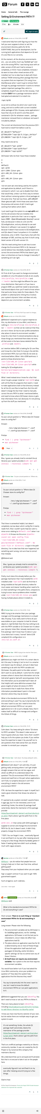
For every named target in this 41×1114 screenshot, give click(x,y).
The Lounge (14, 21)
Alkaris (6, 38)
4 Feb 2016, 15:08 (20, 656)
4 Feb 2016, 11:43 (20, 480)
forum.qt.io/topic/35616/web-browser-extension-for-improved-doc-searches (20, 1086)
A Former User (8, 270)
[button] (3, 1111)
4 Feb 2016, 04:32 (24, 455)
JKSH (5, 897)
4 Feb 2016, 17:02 (20, 858)
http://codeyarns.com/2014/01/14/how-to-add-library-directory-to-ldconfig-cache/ (20, 1008)
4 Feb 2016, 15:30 (20, 761)
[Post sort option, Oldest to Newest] (4, 31)
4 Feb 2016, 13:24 (24, 610)
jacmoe (6, 858)
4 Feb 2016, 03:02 (20, 316)
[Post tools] (38, 263)
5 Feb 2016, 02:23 (29, 897)
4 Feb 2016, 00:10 (24, 270)
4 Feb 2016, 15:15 (24, 726)
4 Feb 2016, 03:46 (24, 413)
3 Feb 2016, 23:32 (20, 38)
